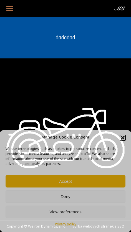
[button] (122, 137)
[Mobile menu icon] (10, 8)
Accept (65, 181)
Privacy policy (65, 224)
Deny (65, 196)
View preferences (65, 211)
